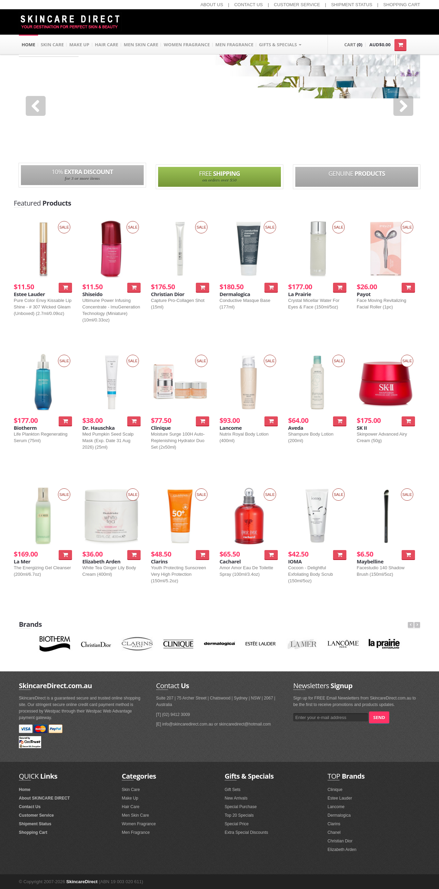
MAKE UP (79, 44)
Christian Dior (340, 841)
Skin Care (131, 789)
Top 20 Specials (239, 815)
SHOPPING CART (401, 4)
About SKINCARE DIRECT (44, 798)
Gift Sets (232, 789)
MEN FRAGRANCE (234, 44)
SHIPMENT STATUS (351, 4)
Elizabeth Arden (342, 849)
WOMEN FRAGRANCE (187, 44)
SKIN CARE (52, 44)
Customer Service (36, 815)
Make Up (130, 798)
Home (24, 789)
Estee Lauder (340, 798)
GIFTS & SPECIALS (280, 44)
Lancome (336, 806)
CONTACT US (248, 4)
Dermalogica (339, 815)
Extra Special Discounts (246, 832)
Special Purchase (241, 806)
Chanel (334, 832)
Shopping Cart (33, 832)
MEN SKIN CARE (141, 44)
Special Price (237, 823)
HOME (28, 44)
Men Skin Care (135, 815)
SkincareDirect (81, 881)
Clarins (334, 823)
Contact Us (29, 806)
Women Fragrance (139, 823)
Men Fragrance (136, 832)
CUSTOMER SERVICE (297, 4)
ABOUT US (211, 4)
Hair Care (130, 806)
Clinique (335, 789)
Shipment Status (35, 823)
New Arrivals (236, 798)
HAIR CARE (106, 44)
